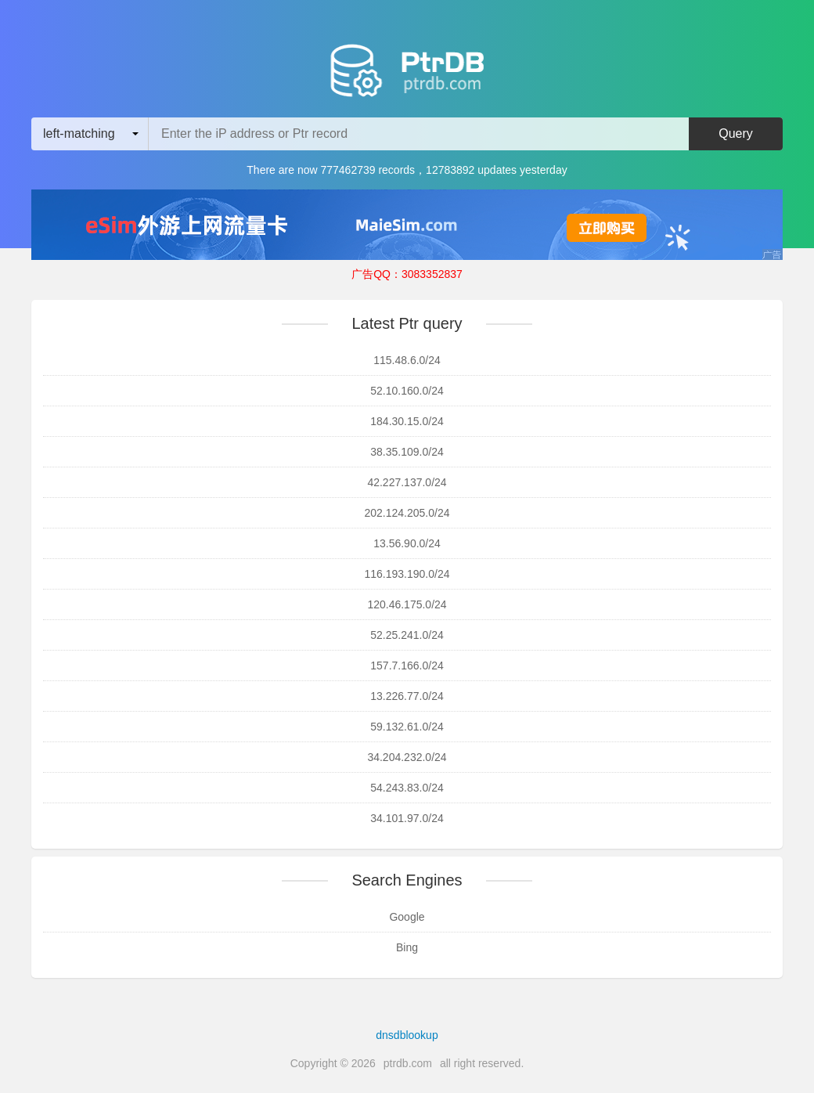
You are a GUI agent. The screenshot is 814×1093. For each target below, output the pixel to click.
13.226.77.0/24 (406, 696)
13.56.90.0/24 (407, 543)
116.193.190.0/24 (407, 574)
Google (406, 917)
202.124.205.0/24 (407, 513)
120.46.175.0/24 (406, 604)
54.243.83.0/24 (406, 787)
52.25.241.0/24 (406, 635)
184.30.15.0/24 (406, 421)
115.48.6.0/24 (407, 360)
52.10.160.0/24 (406, 390)
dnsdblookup (407, 1035)
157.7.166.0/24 (406, 665)
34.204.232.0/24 (406, 757)
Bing (407, 947)
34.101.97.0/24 (406, 818)
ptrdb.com (408, 1063)
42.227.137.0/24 (406, 482)
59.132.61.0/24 (406, 726)
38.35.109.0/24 (406, 451)
